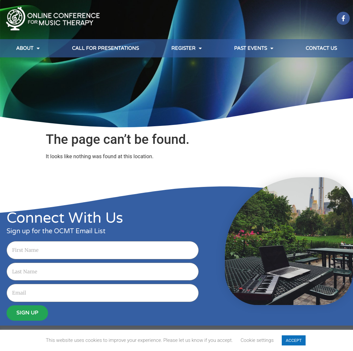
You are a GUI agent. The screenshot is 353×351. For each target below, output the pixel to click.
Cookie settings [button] (257, 340)
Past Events (253, 48)
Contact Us (321, 48)
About (28, 48)
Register (186, 48)
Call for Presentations (105, 48)
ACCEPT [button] (294, 340)
